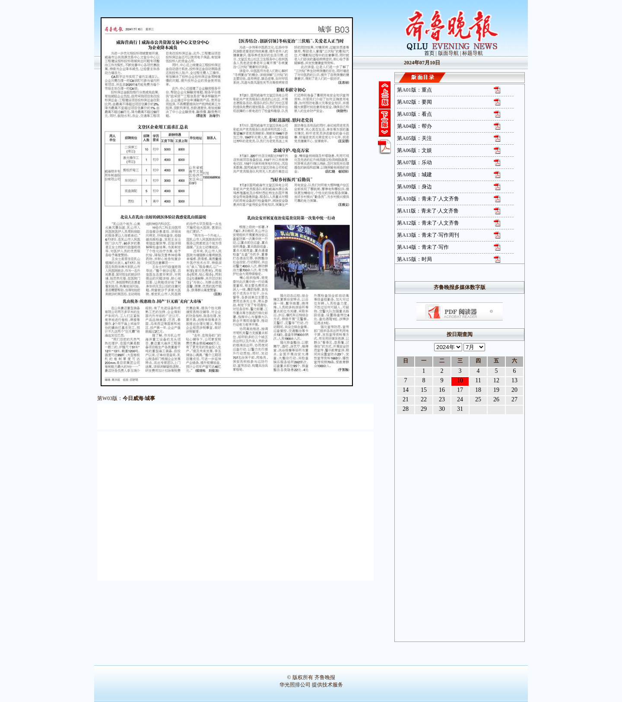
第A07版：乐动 (414, 162)
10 (460, 380)
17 (460, 390)
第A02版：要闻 (414, 102)
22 (424, 399)
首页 (429, 53)
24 (460, 399)
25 (478, 399)
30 (442, 409)
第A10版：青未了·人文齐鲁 (428, 199)
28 (406, 409)
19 (496, 390)
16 (442, 390)
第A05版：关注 (414, 138)
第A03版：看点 (414, 114)
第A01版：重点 (414, 90)
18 (478, 390)
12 (496, 380)
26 (496, 399)
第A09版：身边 (414, 187)
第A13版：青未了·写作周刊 (428, 235)
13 (514, 380)
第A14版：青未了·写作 (423, 247)
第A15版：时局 (414, 259)
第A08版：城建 (414, 175)
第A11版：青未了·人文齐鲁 (428, 211)
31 (460, 409)
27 (514, 399)
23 (442, 399)
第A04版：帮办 (414, 126)
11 (478, 380)
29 (424, 409)
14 (406, 390)
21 (406, 399)
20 (514, 390)
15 (424, 390)
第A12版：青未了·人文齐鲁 (428, 223)
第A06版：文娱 (414, 150)
